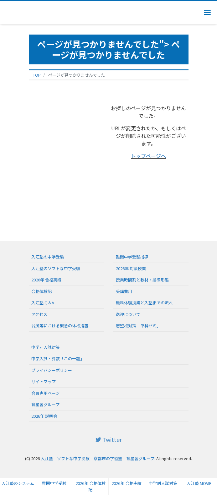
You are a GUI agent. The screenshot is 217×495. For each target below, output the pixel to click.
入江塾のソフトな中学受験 (55, 268)
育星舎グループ (45, 404)
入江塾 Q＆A (42, 303)
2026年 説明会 (44, 416)
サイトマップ (43, 381)
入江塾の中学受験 (47, 257)
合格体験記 (41, 291)
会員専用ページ (45, 393)
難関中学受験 (54, 483)
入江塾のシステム (18, 483)
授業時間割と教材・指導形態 (142, 280)
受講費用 (124, 291)
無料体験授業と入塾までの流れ (144, 303)
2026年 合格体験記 (90, 486)
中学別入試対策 (163, 483)
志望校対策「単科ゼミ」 (138, 326)
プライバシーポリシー (51, 370)
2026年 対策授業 (131, 268)
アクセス (39, 314)
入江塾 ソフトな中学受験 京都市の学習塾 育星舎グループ (97, 458)
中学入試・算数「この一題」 (57, 359)
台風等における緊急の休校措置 (59, 326)
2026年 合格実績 (126, 483)
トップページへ (148, 156)
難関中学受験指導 (132, 257)
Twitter (109, 439)
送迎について (128, 314)
